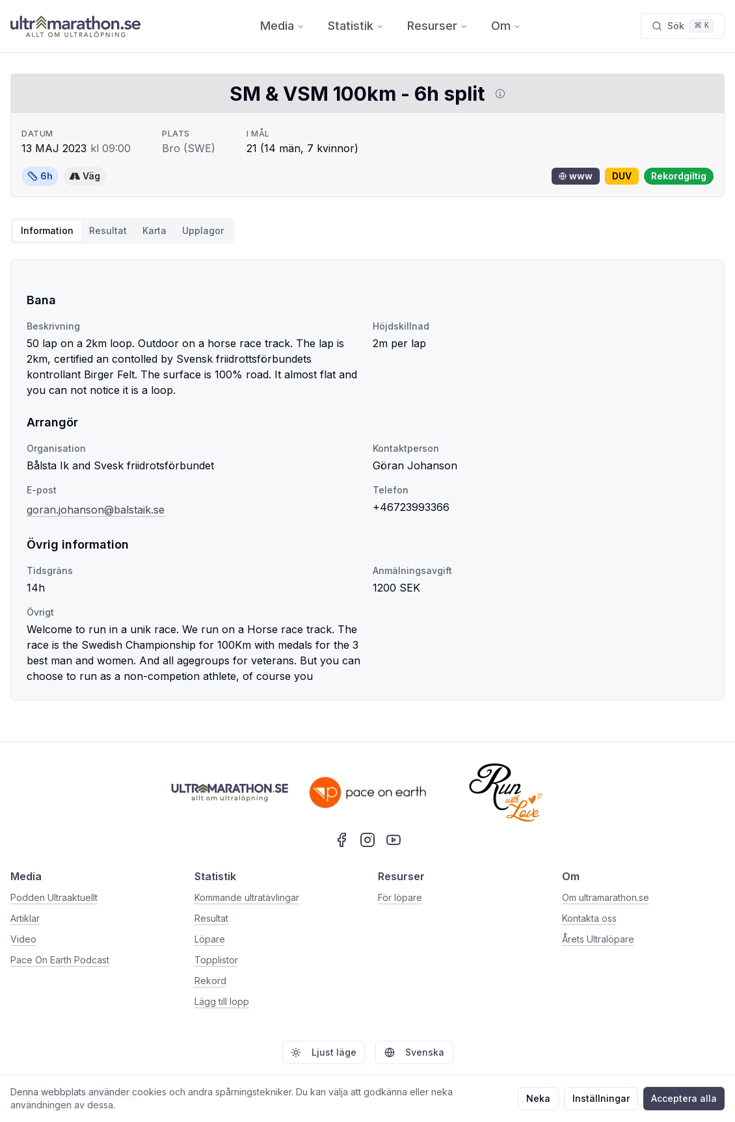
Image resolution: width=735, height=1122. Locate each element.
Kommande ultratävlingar (246, 897)
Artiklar (25, 918)
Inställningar (601, 1098)
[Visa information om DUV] (497, 93)
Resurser (437, 26)
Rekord (210, 980)
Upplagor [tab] (203, 230)
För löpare (400, 897)
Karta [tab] (154, 230)
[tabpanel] (367, 479)
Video (23, 939)
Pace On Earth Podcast (59, 959)
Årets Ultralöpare (598, 939)
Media (282, 26)
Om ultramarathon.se (605, 897)
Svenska (414, 1052)
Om (506, 26)
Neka (538, 1098)
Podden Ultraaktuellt (54, 897)
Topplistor (216, 959)
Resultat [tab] (108, 230)
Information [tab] (47, 230)
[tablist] (122, 231)
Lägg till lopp (221, 1001)
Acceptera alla (684, 1098)
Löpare (209, 939)
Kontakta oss (589, 918)
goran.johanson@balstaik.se (96, 509)
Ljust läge (323, 1052)
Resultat (211, 918)
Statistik (356, 26)
